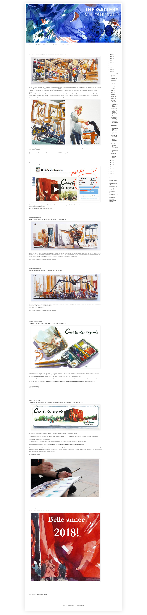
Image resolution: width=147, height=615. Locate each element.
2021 (111, 65)
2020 (111, 67)
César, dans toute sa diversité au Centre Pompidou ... (48, 219)
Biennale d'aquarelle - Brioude (112, 200)
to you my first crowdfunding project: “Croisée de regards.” (68, 444)
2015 (111, 164)
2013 (111, 169)
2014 (111, 167)
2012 (111, 171)
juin (112, 88)
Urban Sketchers (112, 196)
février (113, 96)
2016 (111, 162)
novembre (113, 75)
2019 (111, 69)
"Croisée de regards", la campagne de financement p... (114, 147)
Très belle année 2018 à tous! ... (41, 510)
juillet (112, 86)
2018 (111, 71)
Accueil (65, 592)
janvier (113, 98)
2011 (111, 173)
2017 (111, 160)
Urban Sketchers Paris (113, 193)
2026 (111, 54)
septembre (114, 80)
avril (112, 92)
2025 (111, 56)
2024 (111, 58)
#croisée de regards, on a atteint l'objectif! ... (46, 164)
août (112, 84)
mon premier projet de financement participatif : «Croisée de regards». (58, 433)
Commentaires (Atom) (41, 594)
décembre (113, 73)
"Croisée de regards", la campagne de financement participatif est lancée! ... (56, 402)
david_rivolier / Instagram (113, 190)
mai (112, 90)
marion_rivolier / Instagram (113, 181)
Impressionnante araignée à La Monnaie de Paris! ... (47, 270)
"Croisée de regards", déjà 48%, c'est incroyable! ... (48, 323)
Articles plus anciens (96, 592)
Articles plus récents (35, 592)
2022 (111, 63)
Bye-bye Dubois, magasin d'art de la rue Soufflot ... (47, 54)
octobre (113, 78)
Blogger (82, 605)
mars (112, 94)
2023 (111, 60)
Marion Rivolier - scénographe (113, 187)
